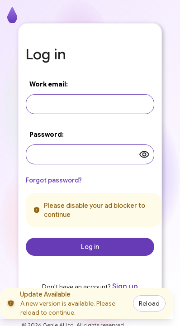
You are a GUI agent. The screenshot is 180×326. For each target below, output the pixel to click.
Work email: (48, 84)
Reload (149, 303)
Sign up (125, 286)
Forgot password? (54, 180)
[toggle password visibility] (144, 154)
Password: (46, 134)
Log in (90, 247)
